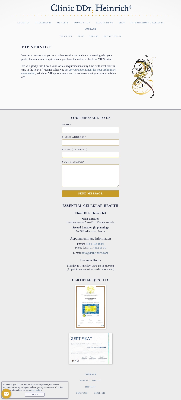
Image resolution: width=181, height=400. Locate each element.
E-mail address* (74, 137)
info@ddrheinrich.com (95, 252)
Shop (122, 22)
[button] (6, 394)
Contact (90, 29)
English (99, 393)
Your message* (73, 162)
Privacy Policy (112, 36)
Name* (66, 124)
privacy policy (35, 390)
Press (81, 36)
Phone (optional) (75, 149)
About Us (23, 22)
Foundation (82, 22)
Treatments (43, 22)
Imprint (94, 36)
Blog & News (104, 22)
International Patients (147, 22)
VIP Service (66, 36)
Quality (63, 22)
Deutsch (82, 393)
